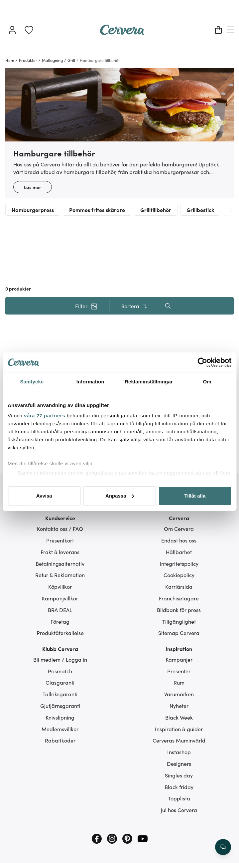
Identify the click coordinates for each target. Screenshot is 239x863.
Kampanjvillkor (60, 598)
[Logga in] (12, 30)
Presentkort (60, 540)
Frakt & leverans (60, 551)
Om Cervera (179, 528)
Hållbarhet (179, 551)
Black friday (179, 786)
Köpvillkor (60, 586)
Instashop (179, 751)
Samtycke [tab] (32, 381)
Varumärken (179, 694)
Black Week (179, 717)
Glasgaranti (60, 682)
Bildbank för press (179, 609)
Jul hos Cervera (179, 809)
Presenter (178, 671)
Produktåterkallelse (60, 632)
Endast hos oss (178, 540)
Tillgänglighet (179, 621)
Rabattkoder (60, 740)
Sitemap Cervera (178, 632)
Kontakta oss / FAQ (60, 528)
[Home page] (122, 32)
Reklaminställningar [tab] (149, 381)
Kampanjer (179, 659)
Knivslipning (60, 717)
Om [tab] (207, 381)
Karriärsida (178, 586)
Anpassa (119, 496)
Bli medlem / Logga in (60, 659)
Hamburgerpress (33, 209)
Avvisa (44, 496)
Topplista (179, 798)
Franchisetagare (179, 598)
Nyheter (179, 705)
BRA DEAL (60, 609)
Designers (179, 763)
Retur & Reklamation (60, 574)
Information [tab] (90, 381)
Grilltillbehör (155, 209)
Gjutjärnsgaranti (60, 705)
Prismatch (60, 671)
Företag (60, 621)
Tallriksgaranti (60, 694)
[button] (86, 306)
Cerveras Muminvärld (179, 740)
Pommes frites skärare (97, 209)
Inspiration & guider (179, 729)
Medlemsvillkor (60, 729)
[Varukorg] (218, 30)
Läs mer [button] (32, 187)
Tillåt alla (194, 496)
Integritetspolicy (179, 563)
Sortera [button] (134, 306)
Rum (179, 682)
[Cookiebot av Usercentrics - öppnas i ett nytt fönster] (202, 362)
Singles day (179, 775)
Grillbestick (200, 209)
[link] (29, 30)
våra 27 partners (44, 415)
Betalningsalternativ (60, 563)
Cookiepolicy (179, 574)
